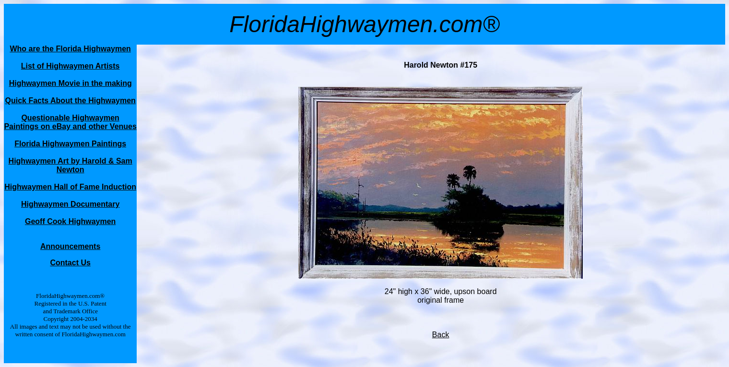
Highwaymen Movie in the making (70, 83)
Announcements (70, 246)
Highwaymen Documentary (70, 204)
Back (440, 335)
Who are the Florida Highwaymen (70, 49)
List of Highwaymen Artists (70, 66)
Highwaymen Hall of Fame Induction (70, 187)
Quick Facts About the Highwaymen (70, 100)
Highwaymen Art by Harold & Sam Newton (70, 165)
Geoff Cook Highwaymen (70, 221)
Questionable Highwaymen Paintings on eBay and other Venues (70, 122)
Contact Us (70, 263)
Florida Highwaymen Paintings (70, 144)
